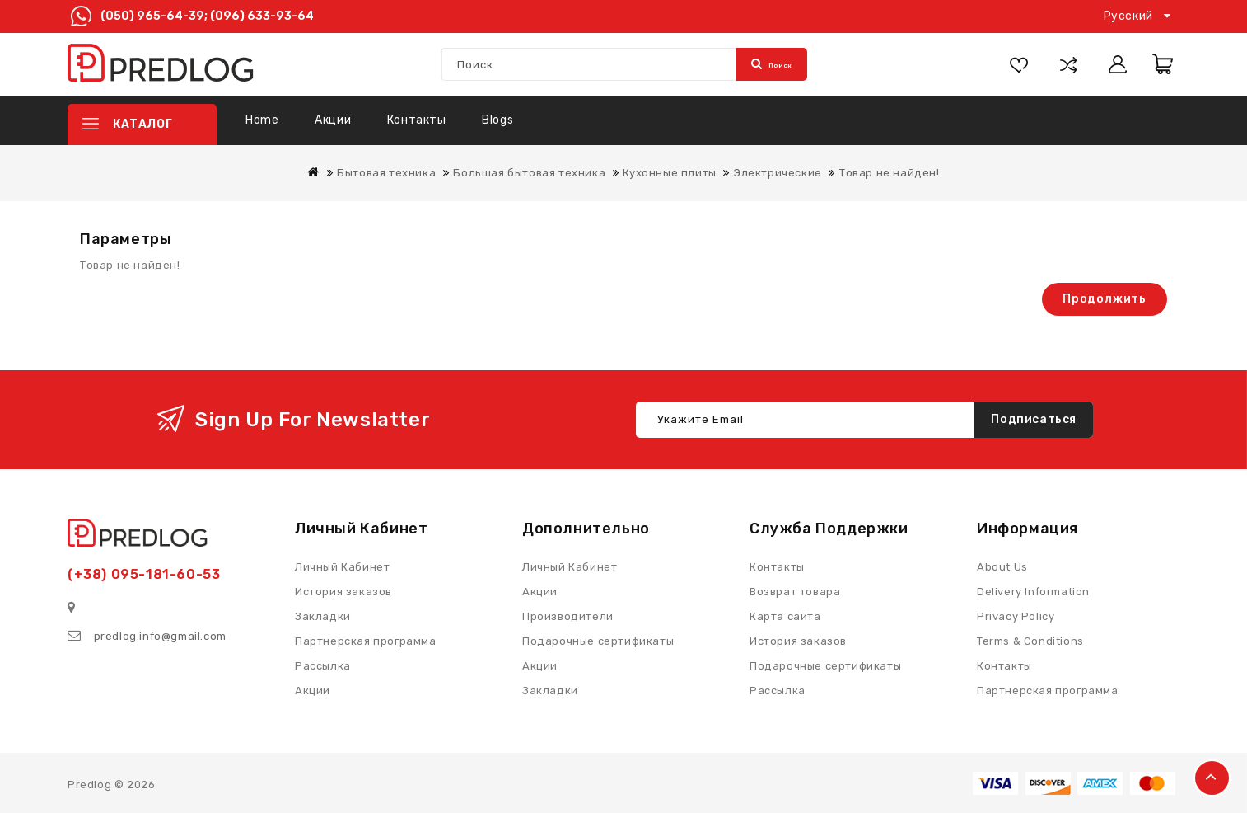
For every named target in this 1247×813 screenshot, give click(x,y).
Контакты (416, 120)
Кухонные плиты (669, 173)
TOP (1212, 778)
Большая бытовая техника (529, 173)
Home (261, 120)
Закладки (550, 690)
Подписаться (1034, 418)
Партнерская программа (1048, 690)
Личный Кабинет (569, 566)
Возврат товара (795, 591)
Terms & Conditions (1030, 640)
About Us (1002, 566)
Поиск (772, 64)
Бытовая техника (386, 173)
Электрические (778, 173)
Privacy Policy (1015, 615)
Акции (333, 120)
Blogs (497, 120)
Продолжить (1105, 299)
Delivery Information (1033, 591)
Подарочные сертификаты (825, 665)
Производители (568, 615)
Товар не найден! (889, 173)
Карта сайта (785, 615)
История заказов (798, 640)
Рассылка (778, 690)
